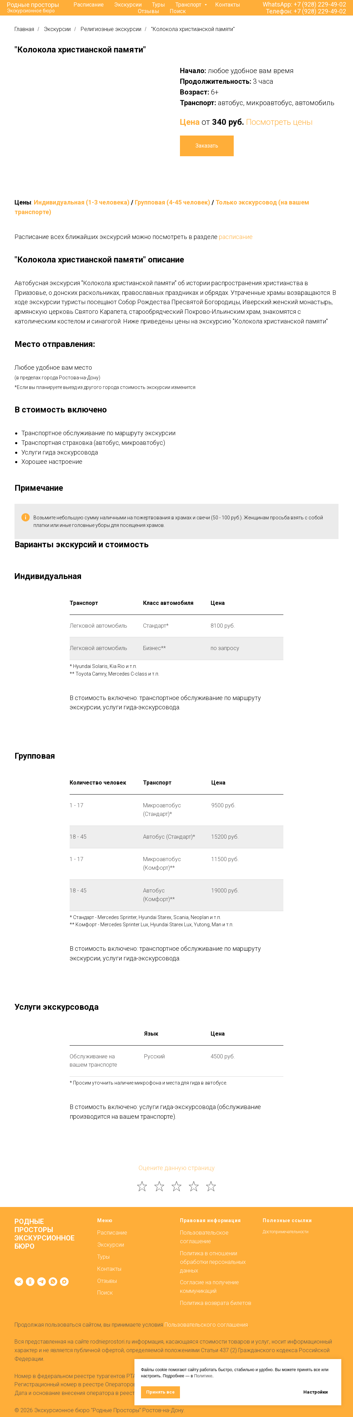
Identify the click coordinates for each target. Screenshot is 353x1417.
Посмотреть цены (279, 122)
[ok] (30, 1281)
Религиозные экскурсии (111, 29)
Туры (158, 4)
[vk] (18, 1281)
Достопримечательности (286, 1231)
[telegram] (41, 1281)
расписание (236, 236)
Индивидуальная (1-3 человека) (82, 202)
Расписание (88, 4)
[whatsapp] (53, 1281)
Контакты (227, 4)
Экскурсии (128, 4)
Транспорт (189, 4)
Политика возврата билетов (215, 1303)
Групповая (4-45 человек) (172, 202)
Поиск (178, 11)
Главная (24, 29)
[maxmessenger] (64, 1281)
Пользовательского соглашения (206, 1324)
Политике (203, 1376)
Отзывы (148, 11)
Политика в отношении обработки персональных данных (213, 1262)
